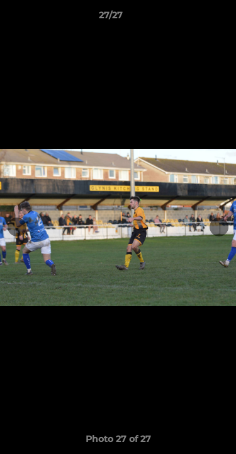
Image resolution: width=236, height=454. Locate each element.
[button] (190, 18)
